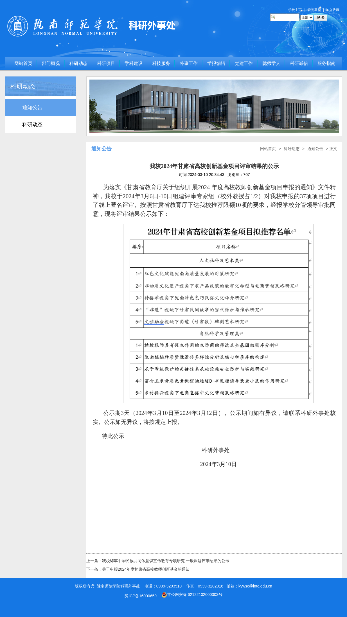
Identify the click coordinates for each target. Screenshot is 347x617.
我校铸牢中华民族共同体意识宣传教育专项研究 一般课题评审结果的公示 (165, 561)
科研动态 (78, 63)
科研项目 (106, 63)
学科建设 (134, 63)
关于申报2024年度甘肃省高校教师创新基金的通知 (146, 569)
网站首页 (23, 63)
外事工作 (189, 63)
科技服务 (161, 63)
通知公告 (32, 107)
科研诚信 (299, 63)
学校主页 (295, 10)
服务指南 (326, 63)
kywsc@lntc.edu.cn (255, 586)
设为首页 (314, 10)
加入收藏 (332, 10)
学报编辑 (216, 63)
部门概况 (51, 63)
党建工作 (244, 63)
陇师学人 (271, 63)
